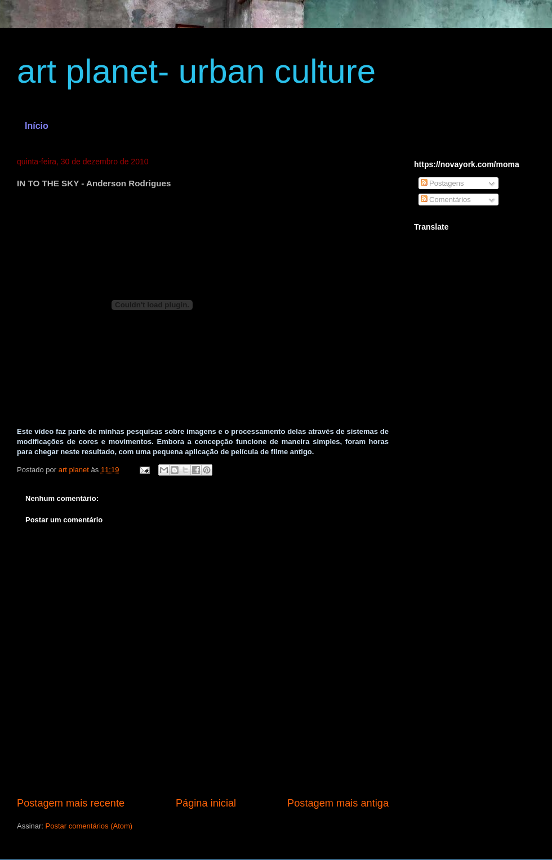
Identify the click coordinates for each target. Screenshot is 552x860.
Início (36, 126)
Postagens (442, 183)
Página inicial (206, 803)
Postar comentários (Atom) (89, 826)
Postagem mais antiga (338, 803)
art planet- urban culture (196, 71)
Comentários (446, 199)
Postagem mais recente (70, 803)
